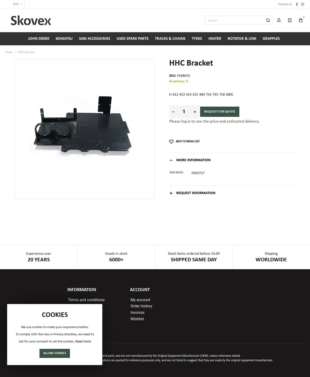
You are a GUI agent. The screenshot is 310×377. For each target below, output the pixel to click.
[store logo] (31, 20)
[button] (15, 4)
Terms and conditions (86, 300)
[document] (54, 334)
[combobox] (238, 20)
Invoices (138, 312)
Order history (141, 306)
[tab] (232, 160)
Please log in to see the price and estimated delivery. (214, 121)
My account (140, 300)
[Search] (267, 20)
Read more (83, 341)
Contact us (285, 4)
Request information (196, 193)
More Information (193, 160)
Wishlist (137, 319)
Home (9, 52)
